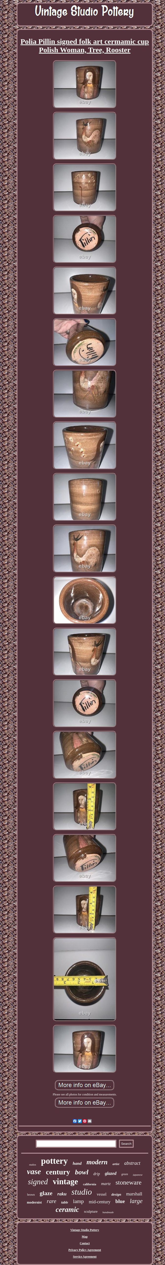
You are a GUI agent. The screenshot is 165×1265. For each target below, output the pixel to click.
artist (116, 1164)
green (124, 1174)
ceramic (67, 1209)
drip (96, 1174)
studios (32, 1164)
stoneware (128, 1182)
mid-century (100, 1201)
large (136, 1201)
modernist (34, 1202)
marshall (134, 1193)
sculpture (91, 1211)
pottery (54, 1161)
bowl (81, 1172)
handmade (108, 1212)
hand (77, 1163)
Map (85, 1236)
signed (38, 1181)
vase (34, 1171)
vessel (101, 1194)
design (116, 1194)
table (64, 1202)
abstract (132, 1163)
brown (31, 1194)
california (89, 1184)
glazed (110, 1173)
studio (81, 1191)
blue (120, 1201)
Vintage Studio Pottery (84, 1230)
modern (97, 1162)
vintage (65, 1181)
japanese (138, 1174)
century (58, 1172)
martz (106, 1183)
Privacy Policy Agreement (84, 1250)
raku (61, 1193)
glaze (46, 1193)
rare (51, 1201)
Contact (85, 1243)
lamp (78, 1201)
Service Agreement (85, 1256)
